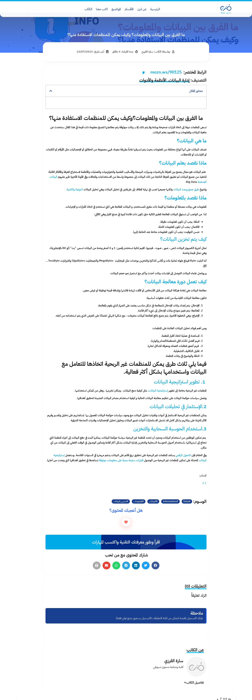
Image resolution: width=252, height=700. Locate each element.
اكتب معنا (102, 9)
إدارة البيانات (179, 80)
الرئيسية (155, 9)
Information (169, 501)
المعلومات (138, 501)
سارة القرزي (173, 661)
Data (186, 501)
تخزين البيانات (120, 501)
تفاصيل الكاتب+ (194, 682)
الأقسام (129, 9)
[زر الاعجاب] (126, 522)
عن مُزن (141, 9)
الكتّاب (88, 9)
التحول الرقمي (183, 455)
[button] (50, 90)
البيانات (152, 501)
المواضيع (116, 9)
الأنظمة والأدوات (152, 80)
